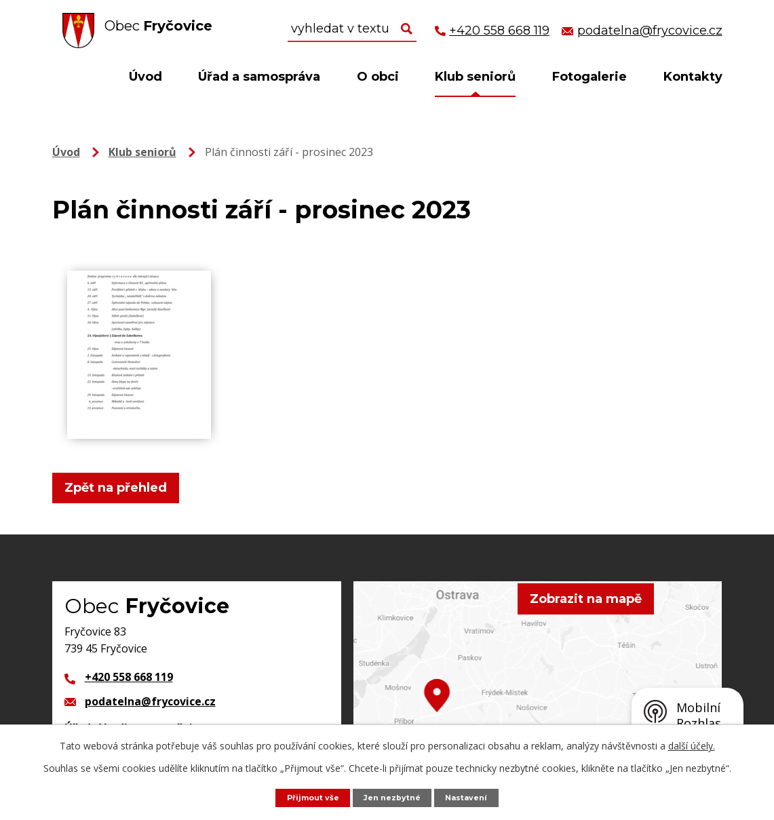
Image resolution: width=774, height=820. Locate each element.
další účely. (691, 744)
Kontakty (692, 76)
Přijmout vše (306, 797)
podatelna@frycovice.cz (150, 701)
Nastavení (474, 797)
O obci (378, 76)
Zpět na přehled (122, 487)
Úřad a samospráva (259, 76)
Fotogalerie (589, 76)
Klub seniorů (475, 76)
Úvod (145, 76)
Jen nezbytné (393, 797)
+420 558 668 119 (129, 676)
